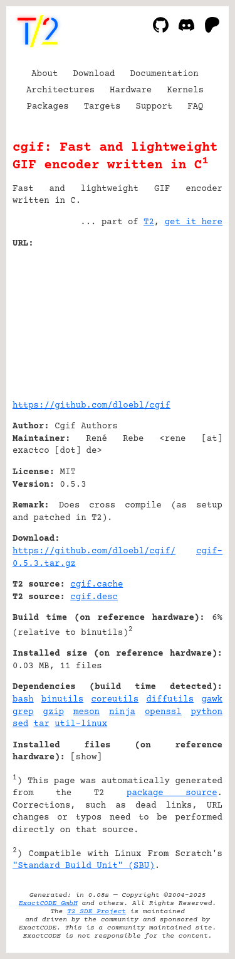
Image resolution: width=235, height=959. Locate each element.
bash (23, 700)
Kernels (185, 90)
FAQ (195, 107)
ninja (122, 712)
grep (23, 712)
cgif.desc (94, 597)
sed (20, 724)
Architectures (60, 90)
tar (42, 724)
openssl (163, 712)
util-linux (81, 724)
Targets (102, 107)
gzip (54, 712)
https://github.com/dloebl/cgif (91, 406)
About (44, 74)
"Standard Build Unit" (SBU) (84, 866)
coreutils (115, 700)
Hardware (131, 90)
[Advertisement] (184, 319)
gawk (211, 700)
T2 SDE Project (96, 912)
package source (172, 793)
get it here (193, 222)
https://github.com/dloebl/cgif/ (94, 551)
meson (86, 712)
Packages (48, 107)
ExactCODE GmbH (48, 903)
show (86, 757)
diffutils (170, 700)
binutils (62, 700)
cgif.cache (96, 585)
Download (94, 74)
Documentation (164, 74)
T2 (149, 222)
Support (153, 107)
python (206, 712)
